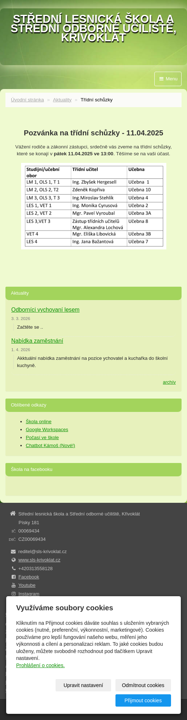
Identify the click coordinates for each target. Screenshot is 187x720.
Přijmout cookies (143, 700)
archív (169, 382)
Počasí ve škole (42, 437)
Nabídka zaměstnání (37, 341)
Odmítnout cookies (143, 685)
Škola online (39, 421)
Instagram (29, 594)
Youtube (26, 585)
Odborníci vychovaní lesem (45, 310)
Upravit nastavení (83, 685)
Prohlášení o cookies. (40, 665)
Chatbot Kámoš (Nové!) (50, 445)
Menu (168, 78)
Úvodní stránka (27, 99)
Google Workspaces (47, 429)
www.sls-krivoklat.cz (40, 560)
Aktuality (62, 99)
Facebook (29, 577)
